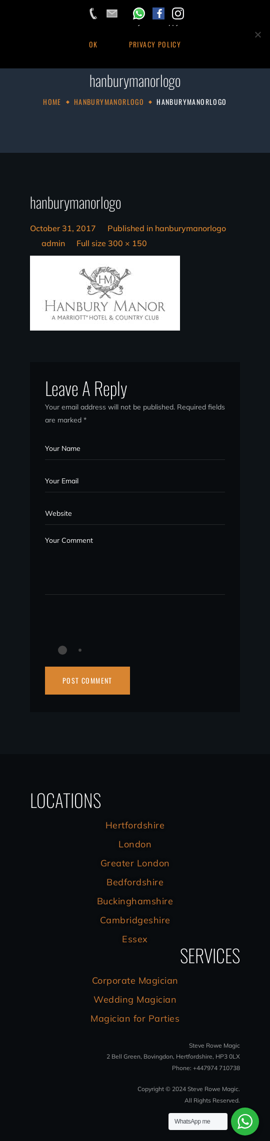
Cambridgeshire (135, 920)
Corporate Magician (135, 980)
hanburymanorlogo (109, 101)
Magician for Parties (135, 1018)
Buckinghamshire (135, 901)
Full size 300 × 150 (111, 243)
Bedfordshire (135, 882)
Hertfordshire (135, 825)
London (135, 844)
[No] (257, 34)
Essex (135, 939)
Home (52, 101)
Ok (93, 44)
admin (53, 243)
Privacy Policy (155, 44)
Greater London (135, 863)
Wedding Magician (135, 999)
